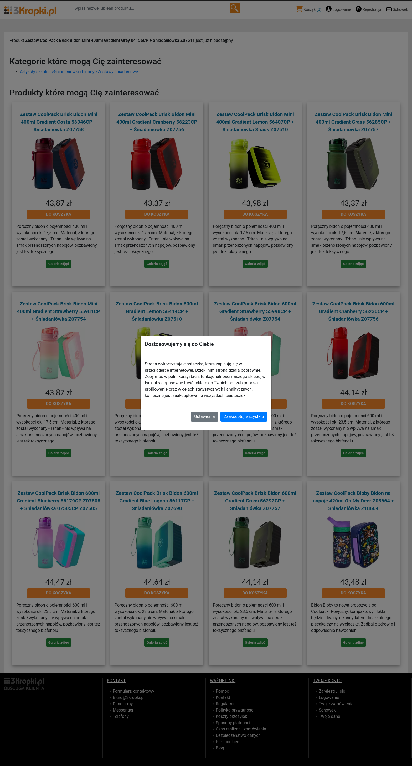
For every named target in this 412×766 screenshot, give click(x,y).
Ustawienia (204, 416)
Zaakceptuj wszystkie (244, 416)
